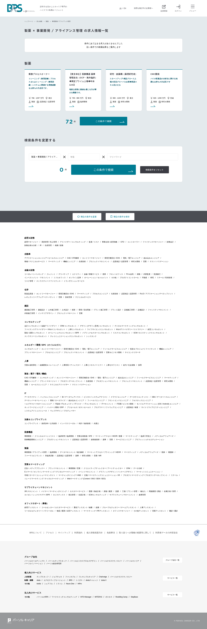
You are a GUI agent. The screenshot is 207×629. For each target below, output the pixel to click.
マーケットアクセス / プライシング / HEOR (104, 452)
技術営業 (68, 297)
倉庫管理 (142, 495)
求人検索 (39, 21)
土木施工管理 (53, 310)
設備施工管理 (129, 310)
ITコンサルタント (91, 404)
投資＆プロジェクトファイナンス (143, 349)
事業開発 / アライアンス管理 (35, 452)
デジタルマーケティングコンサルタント (130, 326)
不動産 (144, 278)
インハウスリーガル (67, 423)
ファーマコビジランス (33, 456)
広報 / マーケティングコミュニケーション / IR (102, 475)
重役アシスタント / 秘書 (83, 507)
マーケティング (54, 261)
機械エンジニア (69, 261)
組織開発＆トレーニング (49, 365)
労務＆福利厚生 (30, 365)
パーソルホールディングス (34, 561)
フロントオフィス (116, 274)
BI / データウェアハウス (71, 397)
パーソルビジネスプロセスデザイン (83, 561)
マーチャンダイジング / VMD (70, 475)
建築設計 (41, 310)
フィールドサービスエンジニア (115, 349)
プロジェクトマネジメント (99, 261)
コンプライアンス (31, 423)
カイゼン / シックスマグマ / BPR (37, 495)
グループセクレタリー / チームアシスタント (119, 507)
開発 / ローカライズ (57, 400)
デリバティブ (64, 274)
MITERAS (98, 597)
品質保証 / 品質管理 (120, 261)
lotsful (39, 584)
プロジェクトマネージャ (66, 313)
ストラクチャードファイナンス (48, 281)
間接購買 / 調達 (155, 491)
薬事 (104, 440)
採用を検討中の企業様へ (143, 8)
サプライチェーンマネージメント (122, 495)
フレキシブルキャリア (87, 577)
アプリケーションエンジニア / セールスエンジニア (44, 258)
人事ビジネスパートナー (93, 365)
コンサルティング (31, 349)
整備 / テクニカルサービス (34, 261)
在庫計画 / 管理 (170, 491)
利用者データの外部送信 (166, 532)
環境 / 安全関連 (84, 310)
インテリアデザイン (46, 313)
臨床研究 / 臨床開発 (66, 436)
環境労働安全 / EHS (112, 258)
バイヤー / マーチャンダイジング (54, 491)
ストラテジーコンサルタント (35, 336)
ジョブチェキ (57, 577)
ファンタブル (70, 577)
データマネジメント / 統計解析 (72, 452)
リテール (174, 475)
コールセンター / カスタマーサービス (56, 507)
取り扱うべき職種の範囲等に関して (135, 532)
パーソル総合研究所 (54, 564)
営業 (145, 261)
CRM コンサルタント (68, 326)
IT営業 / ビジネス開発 (125, 404)
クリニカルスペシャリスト (45, 436)
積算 (73, 310)
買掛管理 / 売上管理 (49, 242)
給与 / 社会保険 (129, 365)
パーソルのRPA (42, 597)
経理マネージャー (31, 242)
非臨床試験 (49, 456)
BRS (70, 580)
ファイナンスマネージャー (153, 242)
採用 (140, 365)
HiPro (80, 584)
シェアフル (48, 584)
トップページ (28, 21)
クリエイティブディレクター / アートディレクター (103, 468)
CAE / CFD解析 (73, 258)
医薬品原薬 (28, 294)
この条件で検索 (103, 121)
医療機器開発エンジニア (33, 440)
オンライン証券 (75, 278)
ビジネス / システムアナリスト (96, 397)
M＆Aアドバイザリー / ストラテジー (130, 329)
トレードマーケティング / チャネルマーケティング (44, 479)
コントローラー (134, 242)
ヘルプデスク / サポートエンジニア (38, 404)
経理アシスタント (31, 507)
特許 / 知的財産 (85, 423)
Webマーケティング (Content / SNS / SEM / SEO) (86, 479)
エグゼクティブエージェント (55, 580)
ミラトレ (59, 584)
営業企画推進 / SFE (84, 436)
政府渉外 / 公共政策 (49, 423)
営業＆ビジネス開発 (114, 352)
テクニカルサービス (83, 297)
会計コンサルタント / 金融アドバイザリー (40, 326)
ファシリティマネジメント (158, 310)
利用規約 (78, 532)
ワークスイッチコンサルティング (64, 597)
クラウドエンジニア (118, 397)
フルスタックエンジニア (141, 400)
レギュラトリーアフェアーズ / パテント (39, 297)
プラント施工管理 (100, 310)
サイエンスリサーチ (132, 352)
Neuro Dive (70, 584)
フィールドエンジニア (96, 400)
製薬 (47, 21)
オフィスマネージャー (121, 511)
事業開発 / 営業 (74, 468)
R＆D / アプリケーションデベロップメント (156, 294)
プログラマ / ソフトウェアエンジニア (108, 407)
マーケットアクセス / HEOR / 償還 (108, 436)
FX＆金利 (130, 274)
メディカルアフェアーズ (163, 436)
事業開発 (27, 436)
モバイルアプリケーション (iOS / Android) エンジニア (157, 404)
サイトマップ (64, 532)
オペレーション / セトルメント (96, 278)
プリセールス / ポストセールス (79, 407)
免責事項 (111, 532)
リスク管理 (28, 281)
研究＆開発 (135, 261)
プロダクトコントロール (129, 278)
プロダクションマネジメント (107, 381)
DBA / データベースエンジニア (164, 397)
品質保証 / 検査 (132, 407)
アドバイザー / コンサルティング (73, 242)
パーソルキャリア (132, 561)
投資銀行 (157, 274)
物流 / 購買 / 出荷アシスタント (68, 511)
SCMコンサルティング (97, 495)
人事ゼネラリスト (113, 365)
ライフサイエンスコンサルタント (100, 329)
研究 (152, 278)
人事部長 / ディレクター (71, 365)
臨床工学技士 (146, 436)
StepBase (134, 597)
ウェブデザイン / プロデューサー (63, 411)
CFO (122, 242)
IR (41, 245)
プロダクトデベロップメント (71, 381)
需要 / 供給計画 (94, 491)
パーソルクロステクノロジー (111, 561)
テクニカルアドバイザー (59, 385)
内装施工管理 (29, 313)
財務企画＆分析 (30, 245)
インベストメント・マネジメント (37, 278)
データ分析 (137, 468)
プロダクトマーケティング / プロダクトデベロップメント (145, 475)
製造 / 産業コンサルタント (34, 333)
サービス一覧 (172, 578)
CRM (128, 468)
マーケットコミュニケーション (148, 472)
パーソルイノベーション (33, 564)
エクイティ (76, 274)
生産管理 (48, 245)
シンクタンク (91, 336)
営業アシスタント (159, 511)
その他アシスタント (141, 511)
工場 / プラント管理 (129, 491)
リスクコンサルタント (121, 333)
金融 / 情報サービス (91, 274)
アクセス (50, 532)
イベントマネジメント (87, 472)
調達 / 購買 (108, 491)
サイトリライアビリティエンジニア (155, 407)
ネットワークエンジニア (33, 407)
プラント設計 (116, 310)
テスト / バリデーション (159, 261)
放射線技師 (95, 440)
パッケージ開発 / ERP (55, 407)
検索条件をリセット (154, 170)
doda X (104, 580)
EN (125, 8)
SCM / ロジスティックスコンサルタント (149, 333)
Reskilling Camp (121, 597)
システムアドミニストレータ (35, 411)
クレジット (51, 274)
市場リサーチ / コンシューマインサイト (39, 475)
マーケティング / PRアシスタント (97, 511)
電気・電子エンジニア (131, 258)
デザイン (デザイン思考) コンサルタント (95, 326)
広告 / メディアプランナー (34, 468)
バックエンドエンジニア (49, 397)
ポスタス (108, 597)
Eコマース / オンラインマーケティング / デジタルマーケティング (49, 472)
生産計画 (81, 495)
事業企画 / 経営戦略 (109, 242)
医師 (163, 452)
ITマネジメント (107, 404)
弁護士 (96, 423)
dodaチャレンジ (92, 580)
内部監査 (146, 274)
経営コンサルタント (155, 329)
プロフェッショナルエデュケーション (149, 440)
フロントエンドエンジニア (118, 400)
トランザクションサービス (74, 281)
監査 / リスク (94, 242)
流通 (117, 491)
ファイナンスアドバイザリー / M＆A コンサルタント (44, 329)
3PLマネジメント (31, 491)
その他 (113, 278)
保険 (138, 274)
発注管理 (71, 495)
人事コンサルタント (76, 329)
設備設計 (141, 310)
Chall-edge (103, 577)
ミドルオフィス (60, 278)
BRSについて (35, 532)
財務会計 (170, 242)
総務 (97, 507)
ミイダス (79, 580)
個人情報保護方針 (95, 532)
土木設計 (65, 310)
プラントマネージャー (33, 352)
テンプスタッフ (42, 577)
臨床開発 (53, 452)
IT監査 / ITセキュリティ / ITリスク (68, 404)
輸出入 (143, 491)
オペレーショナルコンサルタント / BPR (63, 333)
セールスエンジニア (39, 385)
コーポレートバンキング (33, 274)
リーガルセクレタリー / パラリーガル (38, 511)
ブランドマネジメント (56, 468)
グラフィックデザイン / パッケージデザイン (116, 472)
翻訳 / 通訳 (173, 511)
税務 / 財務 (59, 245)
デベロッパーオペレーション (35, 400)
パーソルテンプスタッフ (57, 561)
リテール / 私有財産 (164, 278)
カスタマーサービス (77, 491)
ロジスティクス (59, 495)
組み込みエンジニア (151, 258)
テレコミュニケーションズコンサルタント (66, 336)
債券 (104, 274)
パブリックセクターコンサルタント (96, 333)
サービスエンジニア (124, 440)
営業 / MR (97, 456)
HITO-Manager (85, 597)
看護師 (170, 452)
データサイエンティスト (139, 397)
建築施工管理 (29, 310)
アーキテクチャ (30, 397)
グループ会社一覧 (172, 560)
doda (38, 580)
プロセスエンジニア (100, 294)
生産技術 (82, 261)
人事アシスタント (147, 507)
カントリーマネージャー (91, 258)
